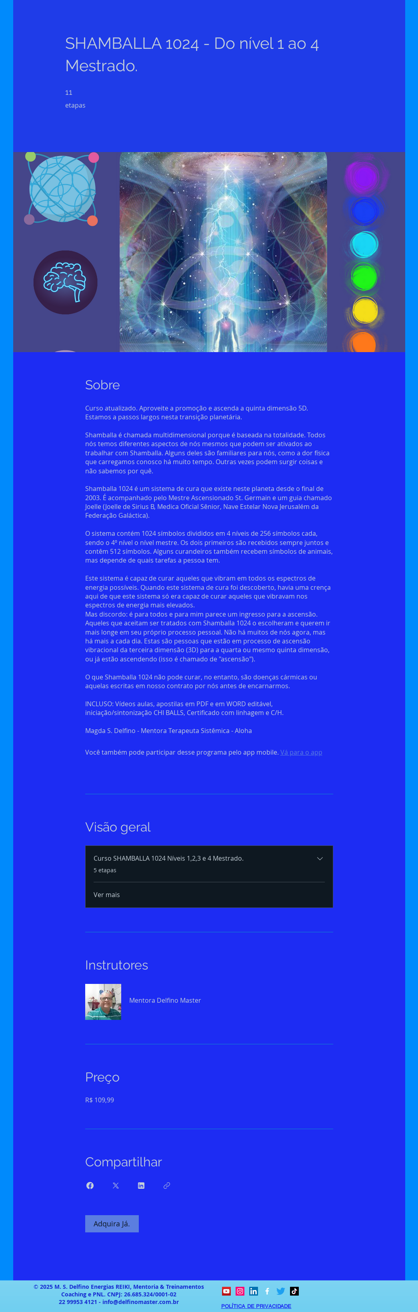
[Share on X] (115, 1185)
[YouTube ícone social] (226, 1291)
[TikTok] (294, 1291)
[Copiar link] (167, 1185)
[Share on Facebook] (90, 1185)
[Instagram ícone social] (240, 1291)
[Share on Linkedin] (141, 1185)
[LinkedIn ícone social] (253, 1291)
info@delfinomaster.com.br (140, 1302)
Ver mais (107, 894)
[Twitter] (280, 1291)
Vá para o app (301, 752)
